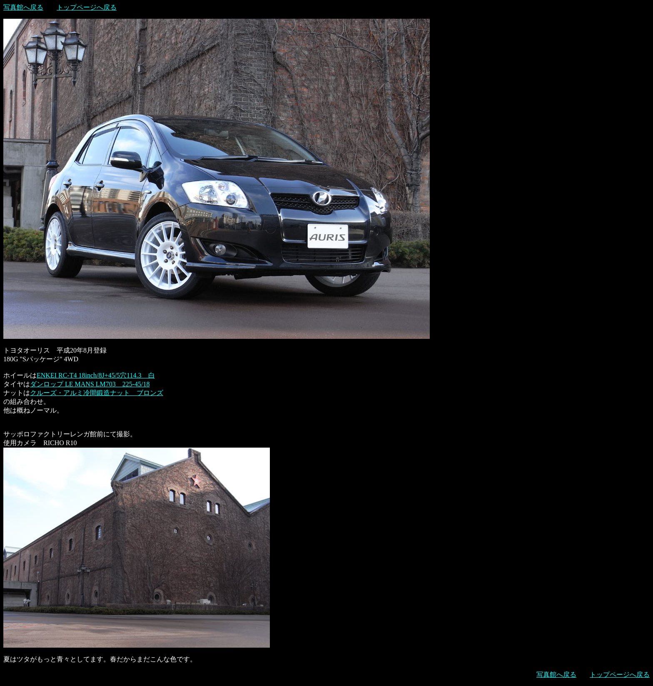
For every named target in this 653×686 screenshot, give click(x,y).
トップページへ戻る (87, 7)
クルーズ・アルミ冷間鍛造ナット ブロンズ (96, 392)
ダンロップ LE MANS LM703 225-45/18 (90, 384)
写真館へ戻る (23, 7)
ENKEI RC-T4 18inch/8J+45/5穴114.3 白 (96, 375)
